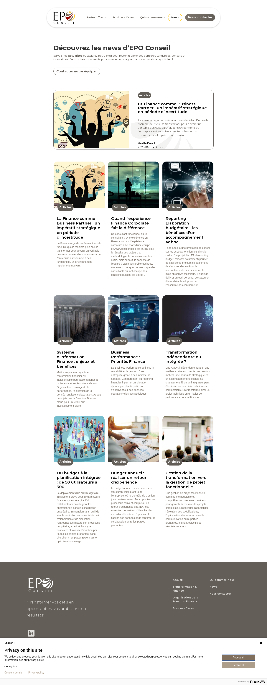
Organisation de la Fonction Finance (185, 599)
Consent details (13, 672)
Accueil (178, 580)
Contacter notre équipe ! (76, 71)
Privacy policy (36, 672)
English (10, 642)
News (175, 17)
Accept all (238, 657)
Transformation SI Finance (185, 588)
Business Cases (123, 17)
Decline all (238, 665)
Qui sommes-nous (152, 17)
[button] (97, 17)
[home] (64, 17)
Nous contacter (200, 17)
